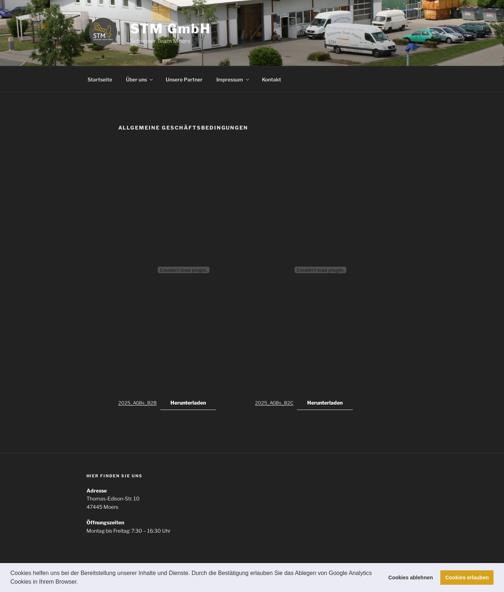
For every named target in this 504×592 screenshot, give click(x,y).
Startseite (100, 79)
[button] (81, 583)
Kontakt (271, 79)
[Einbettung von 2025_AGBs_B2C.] (320, 270)
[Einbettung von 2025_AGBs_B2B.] (183, 270)
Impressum (233, 79)
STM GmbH (170, 29)
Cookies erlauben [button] (467, 577)
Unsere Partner (184, 79)
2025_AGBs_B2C (274, 403)
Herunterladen (188, 402)
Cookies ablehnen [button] (410, 577)
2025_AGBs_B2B (137, 403)
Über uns (140, 79)
